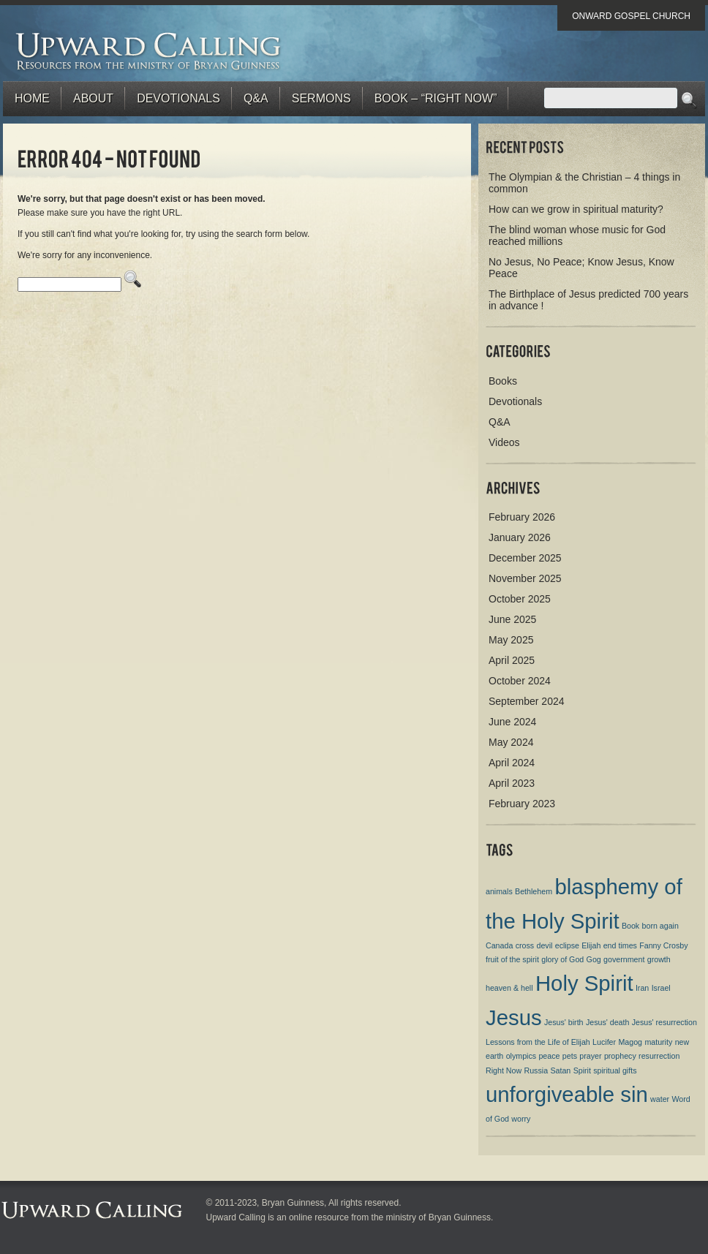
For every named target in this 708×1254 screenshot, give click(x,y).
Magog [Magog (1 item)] (630, 1042)
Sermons (321, 98)
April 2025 (512, 660)
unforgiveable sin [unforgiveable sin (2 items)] (567, 1094)
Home (32, 98)
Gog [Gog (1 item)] (594, 959)
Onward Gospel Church (631, 16)
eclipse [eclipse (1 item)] (567, 945)
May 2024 (511, 742)
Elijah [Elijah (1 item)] (590, 945)
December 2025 (525, 558)
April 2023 (512, 783)
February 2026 (522, 517)
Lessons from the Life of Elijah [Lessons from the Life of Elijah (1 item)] (538, 1042)
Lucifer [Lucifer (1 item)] (604, 1042)
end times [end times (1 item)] (620, 945)
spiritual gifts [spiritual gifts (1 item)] (614, 1070)
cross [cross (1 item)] (525, 945)
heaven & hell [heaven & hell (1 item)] (509, 987)
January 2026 (520, 537)
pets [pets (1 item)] (569, 1055)
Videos (504, 442)
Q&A (256, 98)
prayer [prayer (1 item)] (590, 1055)
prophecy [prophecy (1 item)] (620, 1055)
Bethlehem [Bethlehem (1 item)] (533, 891)
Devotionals (178, 98)
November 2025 (525, 578)
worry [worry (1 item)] (520, 1118)
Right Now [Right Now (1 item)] (503, 1070)
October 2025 (520, 599)
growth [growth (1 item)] (659, 959)
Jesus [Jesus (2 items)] (514, 1017)
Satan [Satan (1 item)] (560, 1070)
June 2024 (512, 722)
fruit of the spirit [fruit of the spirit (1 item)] (512, 959)
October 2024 (520, 681)
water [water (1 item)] (659, 1099)
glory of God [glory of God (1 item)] (562, 959)
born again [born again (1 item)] (660, 925)
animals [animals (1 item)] (499, 891)
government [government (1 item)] (623, 959)
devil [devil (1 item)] (544, 945)
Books (503, 381)
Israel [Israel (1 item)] (661, 987)
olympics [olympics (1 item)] (521, 1055)
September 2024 (527, 701)
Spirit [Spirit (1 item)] (582, 1070)
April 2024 (512, 762)
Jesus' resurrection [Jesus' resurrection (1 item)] (664, 1022)
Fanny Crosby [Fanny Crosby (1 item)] (663, 945)
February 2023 (522, 803)
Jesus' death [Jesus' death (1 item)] (608, 1022)
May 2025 (511, 640)
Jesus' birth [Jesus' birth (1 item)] (564, 1022)
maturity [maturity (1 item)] (658, 1042)
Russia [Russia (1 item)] (536, 1070)
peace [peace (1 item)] (549, 1055)
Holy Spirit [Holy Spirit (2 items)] (584, 983)
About (93, 98)
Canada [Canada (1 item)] (499, 945)
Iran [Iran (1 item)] (642, 987)
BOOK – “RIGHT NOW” (435, 98)
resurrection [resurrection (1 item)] (659, 1055)
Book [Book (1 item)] (630, 925)
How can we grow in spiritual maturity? (576, 209)
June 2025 (512, 619)
